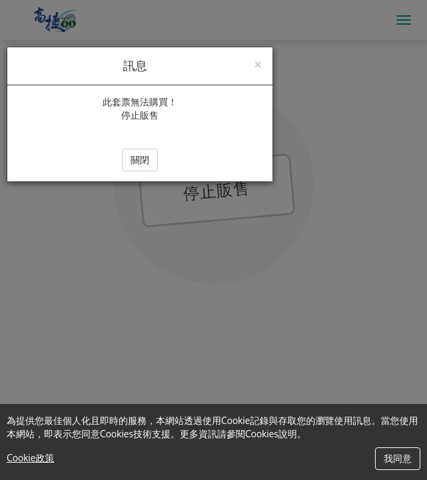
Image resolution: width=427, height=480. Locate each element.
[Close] (257, 63)
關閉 (140, 159)
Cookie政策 (30, 457)
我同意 (398, 458)
